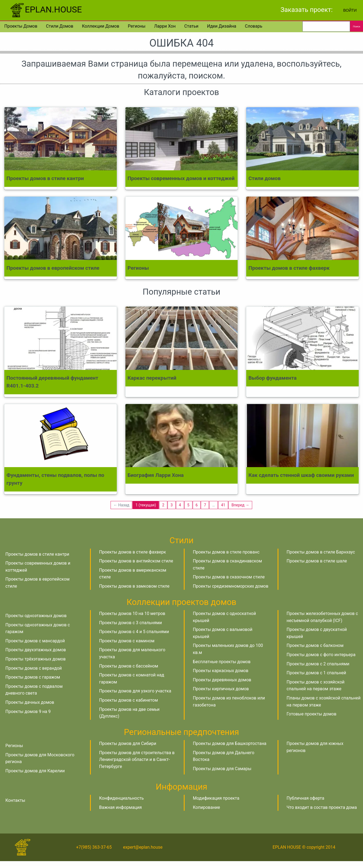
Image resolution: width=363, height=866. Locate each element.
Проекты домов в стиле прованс (226, 552)
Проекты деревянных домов (222, 679)
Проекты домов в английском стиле (136, 561)
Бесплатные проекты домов (222, 661)
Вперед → (240, 505)
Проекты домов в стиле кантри (37, 554)
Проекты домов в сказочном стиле (229, 576)
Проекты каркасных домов (220, 670)
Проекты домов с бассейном (128, 666)
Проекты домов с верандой (33, 668)
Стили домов (59, 26)
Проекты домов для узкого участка (135, 691)
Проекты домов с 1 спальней (316, 672)
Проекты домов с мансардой (35, 640)
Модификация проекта (216, 798)
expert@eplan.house (142, 847)
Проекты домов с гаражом (32, 677)
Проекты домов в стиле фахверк (132, 552)
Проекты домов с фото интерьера (321, 654)
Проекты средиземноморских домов (230, 586)
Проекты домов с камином (127, 640)
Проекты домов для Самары (222, 768)
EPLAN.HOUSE (45, 9)
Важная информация (120, 807)
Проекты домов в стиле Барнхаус (321, 552)
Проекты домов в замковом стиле (134, 586)
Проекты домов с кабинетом (128, 700)
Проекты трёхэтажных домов (35, 659)
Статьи (191, 26)
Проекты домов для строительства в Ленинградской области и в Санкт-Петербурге (137, 759)
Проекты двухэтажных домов (35, 649)
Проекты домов (20, 26)
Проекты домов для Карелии (35, 770)
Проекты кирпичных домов (221, 688)
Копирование (206, 807)
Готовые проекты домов (311, 714)
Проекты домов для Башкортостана (230, 743)
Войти (350, 10)
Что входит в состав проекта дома (322, 807)
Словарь (253, 26)
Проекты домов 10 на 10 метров (132, 613)
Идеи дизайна (221, 26)
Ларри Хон (164, 26)
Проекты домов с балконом (315, 645)
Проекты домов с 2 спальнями (318, 663)
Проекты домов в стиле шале (317, 561)
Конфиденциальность (121, 798)
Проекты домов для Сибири (127, 743)
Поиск (356, 26)
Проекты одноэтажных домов (35, 615)
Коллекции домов (100, 26)
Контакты (15, 800)
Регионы (136, 26)
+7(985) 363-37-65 (94, 847)
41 (223, 505)
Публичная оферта (305, 798)
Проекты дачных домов (29, 702)
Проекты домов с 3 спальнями (130, 622)
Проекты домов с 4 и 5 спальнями (134, 631)
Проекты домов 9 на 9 (28, 711)
